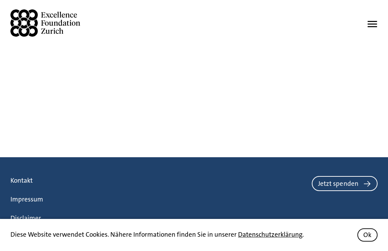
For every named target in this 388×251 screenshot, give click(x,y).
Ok (367, 234)
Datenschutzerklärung (270, 234)
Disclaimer (25, 218)
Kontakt (21, 180)
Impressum (26, 199)
